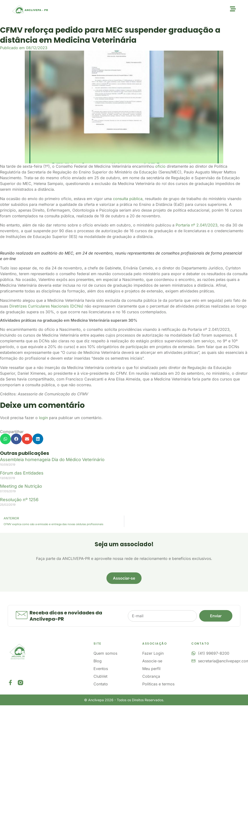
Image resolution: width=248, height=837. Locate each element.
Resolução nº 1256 (19, 499)
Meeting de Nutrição (21, 486)
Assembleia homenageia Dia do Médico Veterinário (52, 459)
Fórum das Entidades (21, 472)
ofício (160, 166)
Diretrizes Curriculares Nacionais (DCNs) (46, 306)
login (43, 417)
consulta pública (128, 198)
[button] (5, 438)
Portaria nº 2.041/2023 (196, 225)
